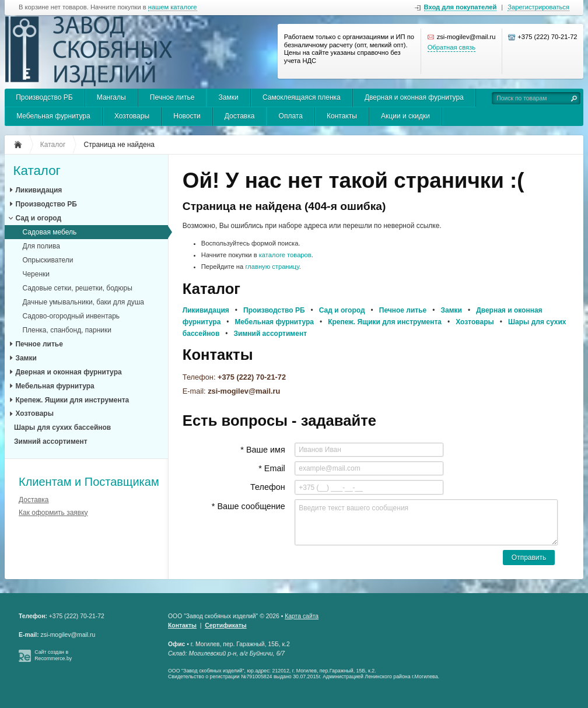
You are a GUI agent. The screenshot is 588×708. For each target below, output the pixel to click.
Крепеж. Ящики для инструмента (72, 400)
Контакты (342, 116)
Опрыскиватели (47, 260)
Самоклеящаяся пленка (301, 97)
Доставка (240, 116)
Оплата (291, 116)
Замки (229, 97)
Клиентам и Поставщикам (89, 481)
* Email (271, 468)
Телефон (267, 487)
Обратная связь (451, 47)
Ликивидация (38, 190)
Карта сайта (301, 616)
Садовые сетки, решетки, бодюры (77, 288)
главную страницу (272, 266)
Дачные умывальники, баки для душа (83, 302)
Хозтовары (131, 116)
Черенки (36, 274)
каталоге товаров (285, 254)
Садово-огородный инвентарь (71, 316)
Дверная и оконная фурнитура (414, 97)
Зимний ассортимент (51, 441)
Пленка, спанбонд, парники (66, 330)
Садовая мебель (49, 232)
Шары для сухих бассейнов (62, 427)
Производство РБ (44, 97)
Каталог (36, 171)
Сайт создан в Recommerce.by (53, 655)
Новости (186, 116)
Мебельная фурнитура (53, 116)
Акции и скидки (405, 116)
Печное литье (172, 97)
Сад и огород (38, 218)
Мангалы (111, 97)
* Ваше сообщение (248, 506)
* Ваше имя (262, 449)
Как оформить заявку (53, 513)
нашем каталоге (172, 7)
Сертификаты (225, 625)
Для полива (41, 246)
